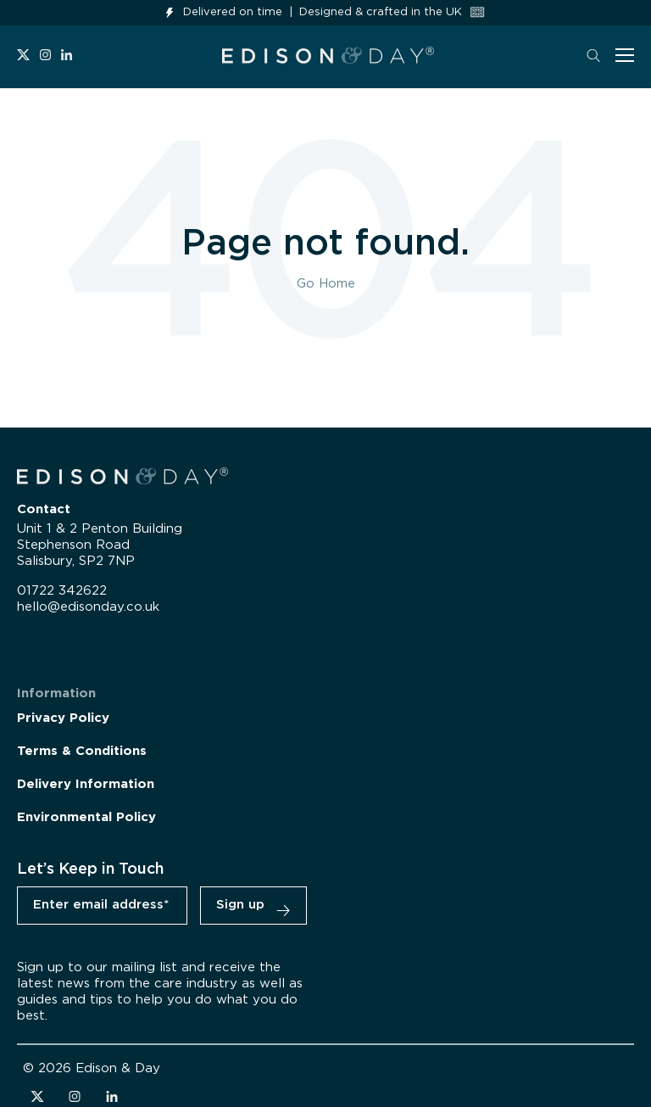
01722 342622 (62, 590)
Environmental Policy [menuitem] (86, 817)
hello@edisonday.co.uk (88, 607)
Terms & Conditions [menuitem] (82, 751)
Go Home (326, 283)
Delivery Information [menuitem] (85, 784)
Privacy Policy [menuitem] (63, 718)
